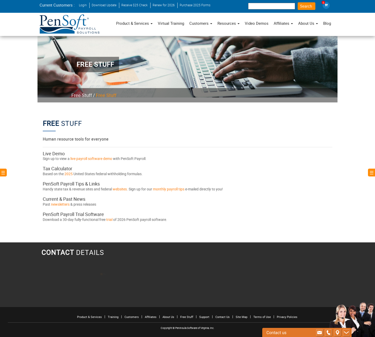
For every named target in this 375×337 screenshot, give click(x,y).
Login (83, 5)
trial (112, 217)
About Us (168, 317)
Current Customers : (57, 5)
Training (113, 317)
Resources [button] (228, 23)
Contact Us (222, 317)
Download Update (104, 5)
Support (204, 317)
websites (122, 188)
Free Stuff (81, 95)
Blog (327, 23)
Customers (131, 317)
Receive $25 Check (134, 5)
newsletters (65, 203)
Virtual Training (171, 23)
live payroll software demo (95, 159)
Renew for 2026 (164, 5)
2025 (73, 173)
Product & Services (134, 23)
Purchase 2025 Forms (195, 5)
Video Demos (256, 23)
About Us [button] (308, 23)
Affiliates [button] (283, 23)
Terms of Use (262, 317)
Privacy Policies (287, 317)
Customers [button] (200, 23)
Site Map (241, 317)
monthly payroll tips (169, 188)
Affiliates (151, 317)
